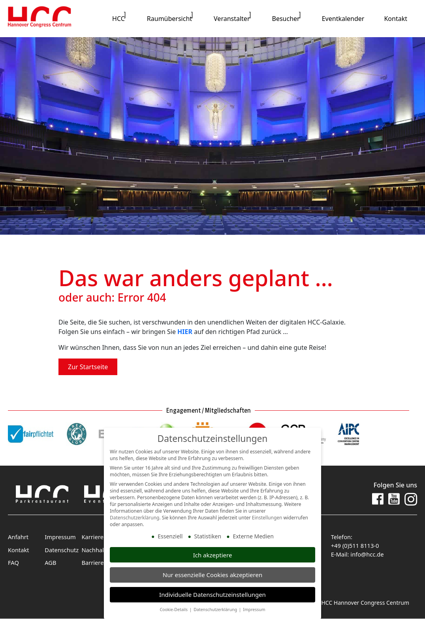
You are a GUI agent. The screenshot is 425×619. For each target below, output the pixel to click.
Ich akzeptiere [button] (212, 555)
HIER (184, 332)
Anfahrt (18, 537)
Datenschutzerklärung (134, 518)
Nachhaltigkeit (100, 549)
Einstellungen (267, 518)
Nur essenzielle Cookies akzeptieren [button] (212, 575)
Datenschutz (61, 549)
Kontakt (18, 549)
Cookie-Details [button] (174, 609)
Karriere (91, 537)
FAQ (13, 562)
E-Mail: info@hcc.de (356, 553)
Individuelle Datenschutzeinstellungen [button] (212, 594)
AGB (50, 562)
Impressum (59, 537)
